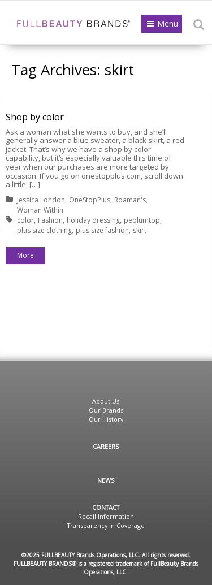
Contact (105, 507)
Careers (106, 446)
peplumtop (142, 220)
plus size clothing (44, 230)
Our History (106, 419)
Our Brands (106, 410)
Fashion (50, 220)
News (105, 480)
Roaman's (130, 200)
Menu (167, 23)
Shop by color (35, 117)
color (25, 220)
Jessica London (41, 200)
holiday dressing (93, 220)
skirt (139, 230)
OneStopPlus (89, 200)
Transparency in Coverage (106, 525)
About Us (105, 401)
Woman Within (40, 210)
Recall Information (106, 516)
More (25, 255)
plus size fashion (102, 230)
